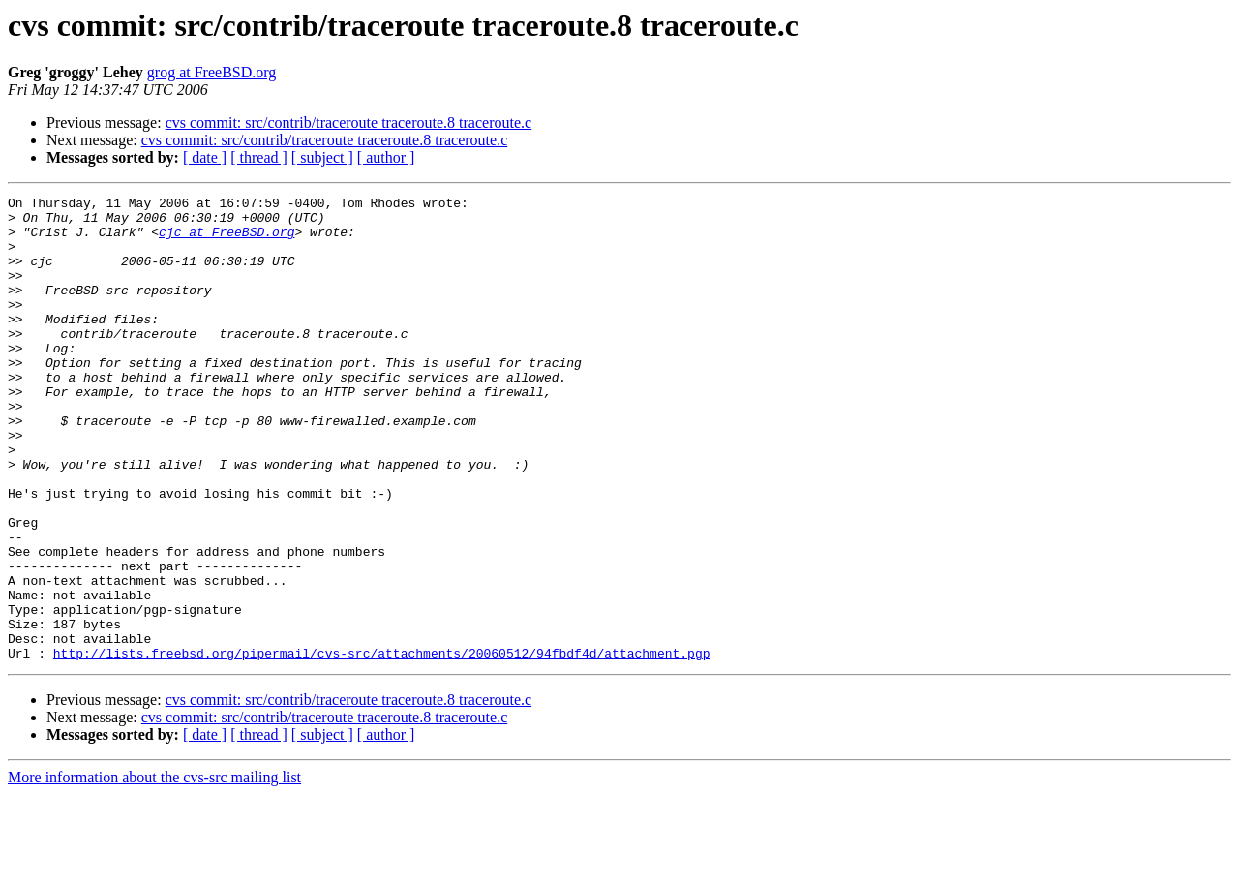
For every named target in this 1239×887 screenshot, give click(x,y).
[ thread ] (258, 157)
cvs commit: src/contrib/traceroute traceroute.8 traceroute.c (348, 122)
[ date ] (205, 157)
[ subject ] (322, 157)
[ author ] (386, 157)
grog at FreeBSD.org (211, 72)
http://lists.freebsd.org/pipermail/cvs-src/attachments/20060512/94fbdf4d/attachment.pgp (381, 745)
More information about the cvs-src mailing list (154, 870)
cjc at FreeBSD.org (226, 240)
